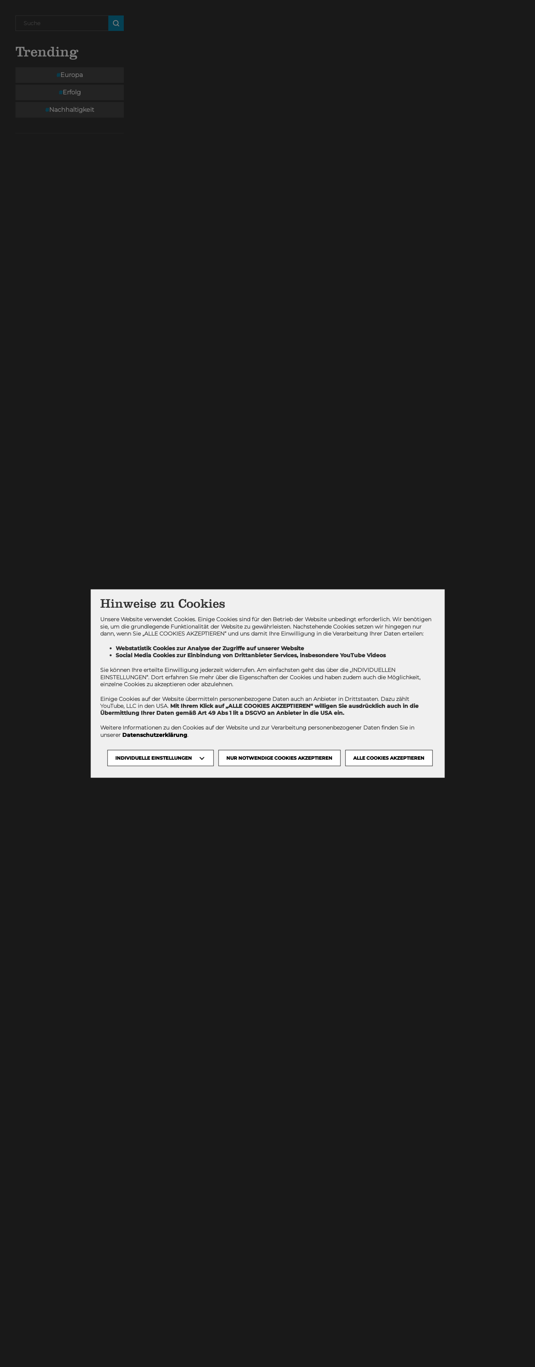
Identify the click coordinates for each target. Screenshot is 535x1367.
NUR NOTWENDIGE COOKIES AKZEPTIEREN (279, 757)
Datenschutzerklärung (154, 734)
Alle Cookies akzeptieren (388, 757)
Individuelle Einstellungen (153, 757)
